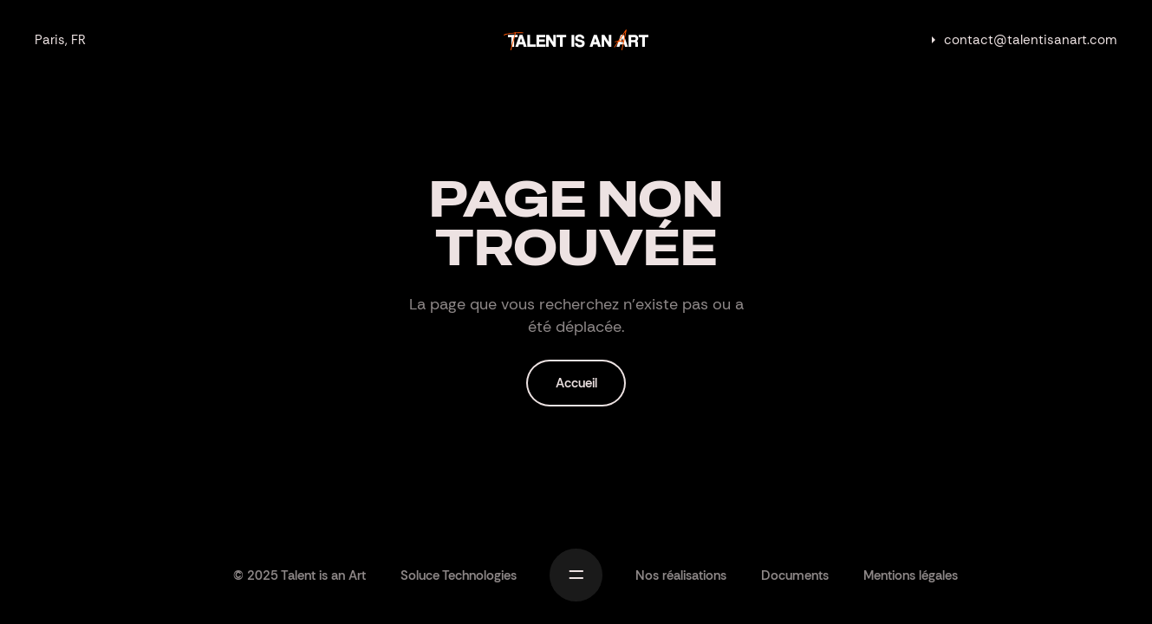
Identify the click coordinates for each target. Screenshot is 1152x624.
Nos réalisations (680, 575)
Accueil (576, 383)
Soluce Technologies (458, 575)
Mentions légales (910, 575)
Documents (795, 575)
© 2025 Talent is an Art (299, 575)
